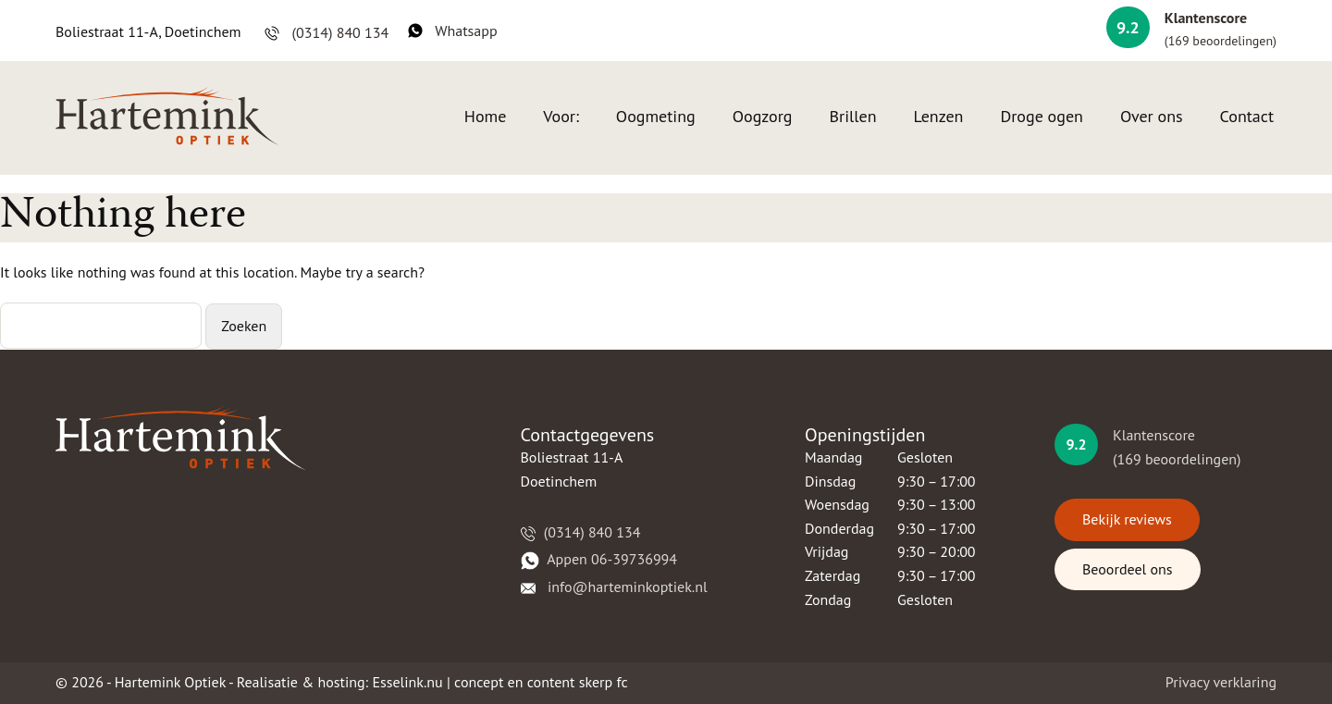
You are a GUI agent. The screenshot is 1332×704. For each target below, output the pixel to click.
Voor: (561, 116)
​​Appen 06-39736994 (599, 559)
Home (485, 116)
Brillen (853, 116)
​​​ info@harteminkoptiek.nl (614, 586)
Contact (1247, 116)
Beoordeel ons (1127, 569)
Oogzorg (763, 116)
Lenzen (938, 116)
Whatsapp (453, 30)
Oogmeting (656, 116)
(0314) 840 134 (326, 32)
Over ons (1151, 116)
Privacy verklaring (1221, 682)
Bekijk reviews (1127, 519)
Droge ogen (1041, 116)
